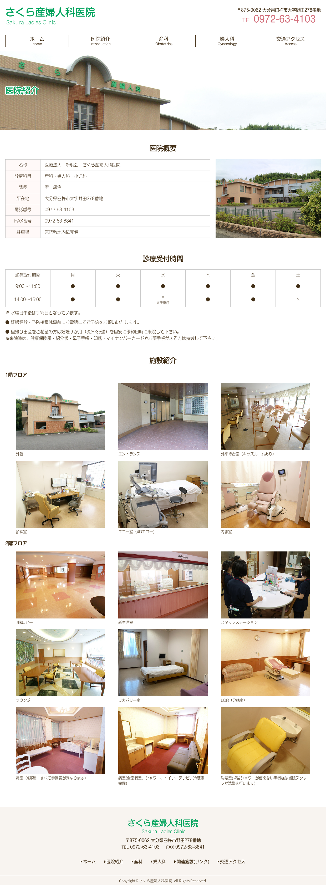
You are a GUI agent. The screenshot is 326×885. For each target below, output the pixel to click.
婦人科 (227, 41)
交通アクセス (290, 41)
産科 (164, 41)
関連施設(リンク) (191, 862)
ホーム (37, 41)
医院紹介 (100, 41)
